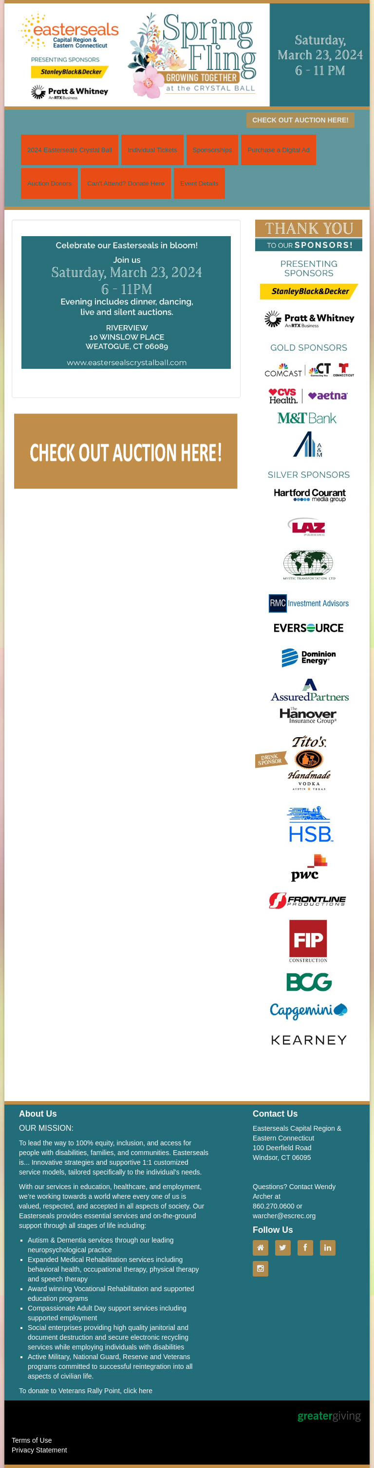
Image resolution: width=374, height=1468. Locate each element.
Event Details (199, 183)
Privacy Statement (39, 1450)
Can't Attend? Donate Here (126, 183)
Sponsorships (212, 150)
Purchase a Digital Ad (278, 150)
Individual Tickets (152, 150)
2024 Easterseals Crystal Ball (69, 150)
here (145, 1391)
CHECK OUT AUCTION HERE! (300, 120)
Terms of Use (32, 1440)
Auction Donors (49, 183)
